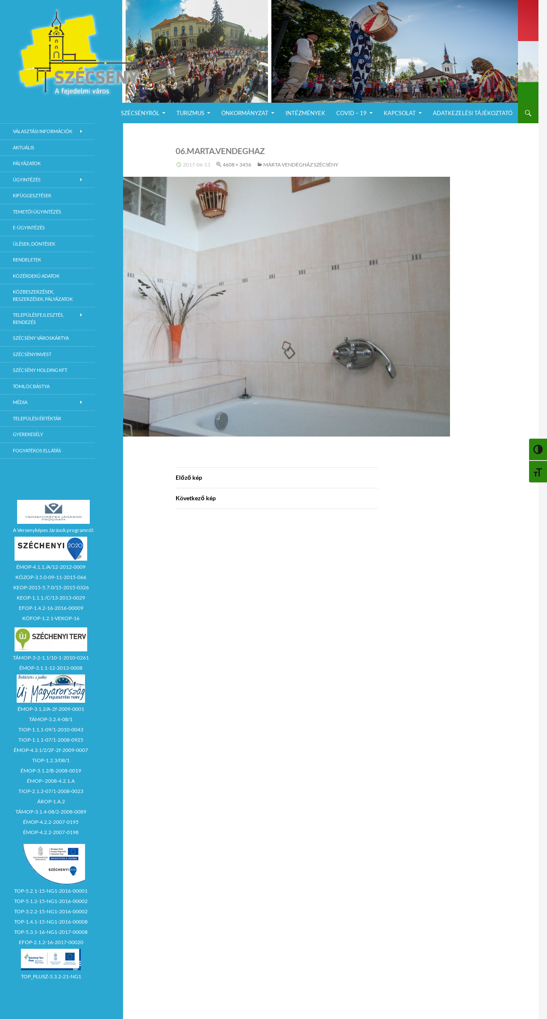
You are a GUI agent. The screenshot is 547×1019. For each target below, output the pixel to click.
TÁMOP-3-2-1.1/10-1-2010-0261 (51, 657)
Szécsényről (140, 113)
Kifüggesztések (32, 195)
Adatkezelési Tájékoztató (472, 113)
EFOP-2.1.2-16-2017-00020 (51, 942)
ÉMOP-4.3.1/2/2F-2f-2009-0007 (51, 750)
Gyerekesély (28, 434)
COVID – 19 (351, 113)
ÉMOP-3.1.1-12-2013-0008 (50, 668)
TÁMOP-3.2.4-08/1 (51, 719)
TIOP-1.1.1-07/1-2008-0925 (50, 740)
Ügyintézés (27, 179)
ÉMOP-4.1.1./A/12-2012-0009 (50, 567)
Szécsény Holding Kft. (40, 370)
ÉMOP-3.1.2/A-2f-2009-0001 (51, 709)
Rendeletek (27, 259)
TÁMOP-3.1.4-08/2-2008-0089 (50, 811)
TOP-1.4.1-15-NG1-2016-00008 (51, 921)
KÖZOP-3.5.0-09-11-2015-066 (50, 577)
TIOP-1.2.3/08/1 (51, 760)
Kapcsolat (400, 113)
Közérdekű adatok (36, 276)
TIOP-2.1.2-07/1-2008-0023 (50, 791)
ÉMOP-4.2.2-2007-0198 (51, 832)
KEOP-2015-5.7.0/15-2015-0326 (51, 587)
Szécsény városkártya (41, 338)
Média (20, 402)
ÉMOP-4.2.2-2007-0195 (51, 822)
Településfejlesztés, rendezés (38, 318)
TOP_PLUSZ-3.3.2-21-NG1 (51, 976)
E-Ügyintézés (29, 227)
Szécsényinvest (32, 354)
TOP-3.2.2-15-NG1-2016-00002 (51, 911)
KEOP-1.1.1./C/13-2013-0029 (51, 597)
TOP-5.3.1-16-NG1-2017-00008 (51, 932)
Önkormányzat (244, 113)
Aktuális (23, 147)
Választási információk (42, 131)
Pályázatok (27, 163)
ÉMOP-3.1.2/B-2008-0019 (51, 770)
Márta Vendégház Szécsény (300, 164)
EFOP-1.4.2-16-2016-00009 (51, 608)
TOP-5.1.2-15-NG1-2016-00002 (51, 901)
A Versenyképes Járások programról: (53, 530)
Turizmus (190, 113)
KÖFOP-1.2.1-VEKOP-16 (50, 618)
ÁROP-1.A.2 (51, 801)
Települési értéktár (37, 418)
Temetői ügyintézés (37, 211)
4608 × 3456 (237, 164)
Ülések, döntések (34, 244)
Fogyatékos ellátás (37, 450)
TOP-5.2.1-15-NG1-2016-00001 (51, 891)
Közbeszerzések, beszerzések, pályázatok (43, 295)
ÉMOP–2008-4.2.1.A (51, 781)
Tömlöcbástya (31, 386)
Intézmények (305, 113)
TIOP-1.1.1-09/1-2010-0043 (50, 729)
